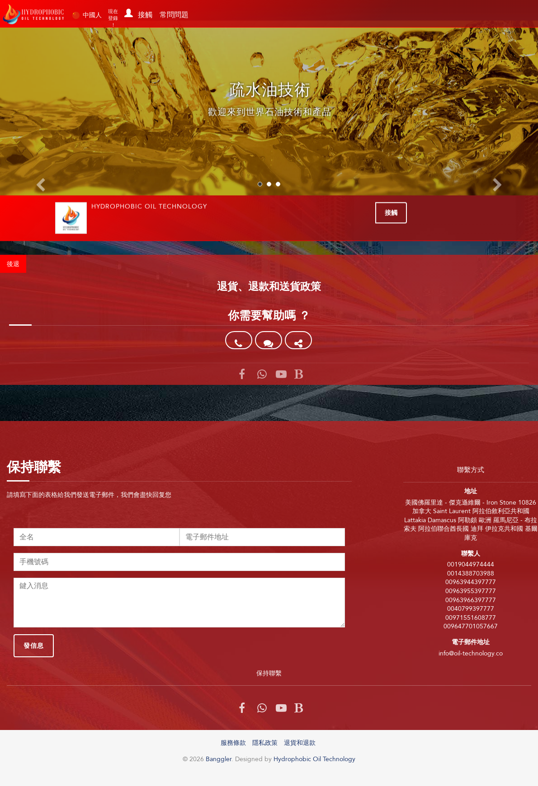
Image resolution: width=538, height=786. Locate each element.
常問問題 (174, 15)
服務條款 (233, 743)
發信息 (34, 645)
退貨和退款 (300, 743)
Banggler (34, 14)
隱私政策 (265, 743)
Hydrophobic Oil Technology (314, 759)
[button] (127, 11)
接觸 (145, 15)
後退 (13, 264)
